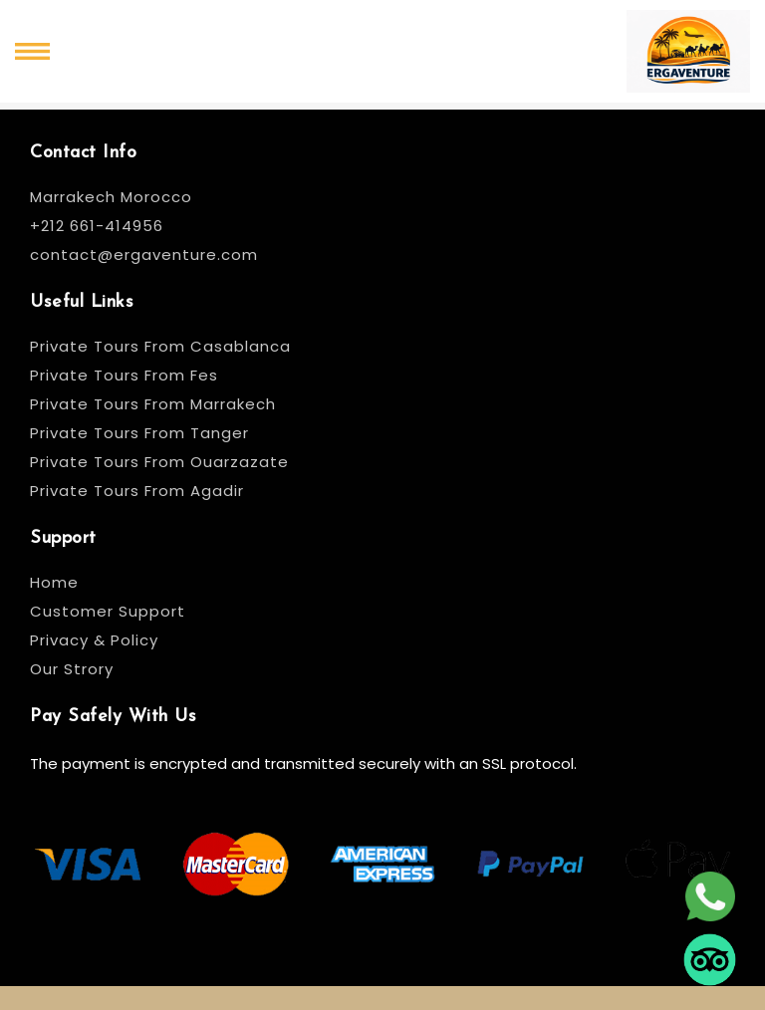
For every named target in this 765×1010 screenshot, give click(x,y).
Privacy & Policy (94, 640)
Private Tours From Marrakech (153, 403)
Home (54, 582)
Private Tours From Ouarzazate (159, 461)
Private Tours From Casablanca (163, 346)
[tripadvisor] (709, 957)
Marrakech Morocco (111, 196)
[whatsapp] (709, 894)
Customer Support (107, 611)
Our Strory (72, 668)
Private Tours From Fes (124, 375)
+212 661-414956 (96, 225)
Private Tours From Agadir (137, 490)
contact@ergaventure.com (144, 254)
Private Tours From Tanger (139, 432)
